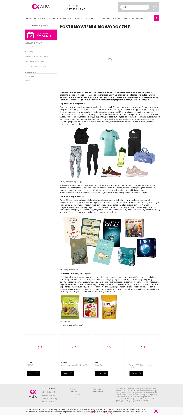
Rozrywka (73, 392)
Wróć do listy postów (37, 26)
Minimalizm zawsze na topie (36, 66)
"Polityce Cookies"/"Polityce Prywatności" (104, 413)
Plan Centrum (98, 392)
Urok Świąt (29, 52)
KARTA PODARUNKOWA (133, 18)
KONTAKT (117, 18)
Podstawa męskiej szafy (34, 61)
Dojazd (72, 389)
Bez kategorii (30, 76)
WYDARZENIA (65, 18)
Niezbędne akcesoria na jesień (36, 56)
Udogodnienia (75, 394)
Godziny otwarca (99, 389)
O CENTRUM (104, 18)
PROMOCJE (78, 18)
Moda (27, 81)
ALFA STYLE (90, 18)
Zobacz (31, 373)
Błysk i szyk (29, 47)
